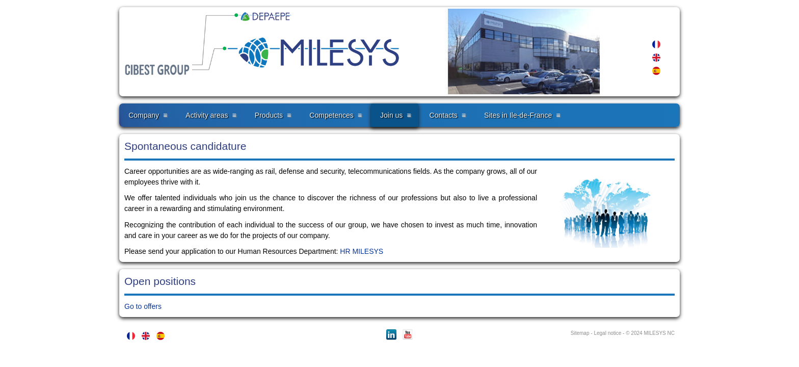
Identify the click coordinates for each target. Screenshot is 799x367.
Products (269, 115)
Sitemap (580, 333)
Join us (391, 115)
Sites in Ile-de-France (518, 115)
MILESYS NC (659, 333)
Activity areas (206, 115)
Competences (331, 115)
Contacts (444, 115)
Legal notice (607, 333)
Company (143, 115)
